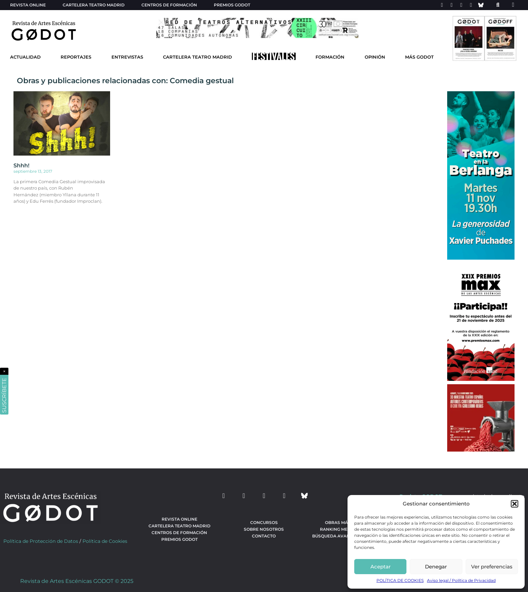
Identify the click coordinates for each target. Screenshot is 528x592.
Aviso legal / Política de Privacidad (461, 580)
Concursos (264, 522)
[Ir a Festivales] (274, 58)
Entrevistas (127, 57)
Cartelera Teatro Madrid (197, 57)
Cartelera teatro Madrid (94, 4)
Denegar (436, 566)
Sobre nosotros (264, 529)
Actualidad (25, 57)
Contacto (264, 535)
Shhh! (21, 165)
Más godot (419, 57)
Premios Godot (232, 4)
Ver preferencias (492, 566)
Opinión (375, 57)
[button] (514, 503)
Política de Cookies (104, 541)
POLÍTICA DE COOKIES (400, 580)
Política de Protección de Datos (40, 541)
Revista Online (28, 4)
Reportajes (76, 57)
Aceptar (380, 566)
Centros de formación (169, 4)
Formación (330, 57)
